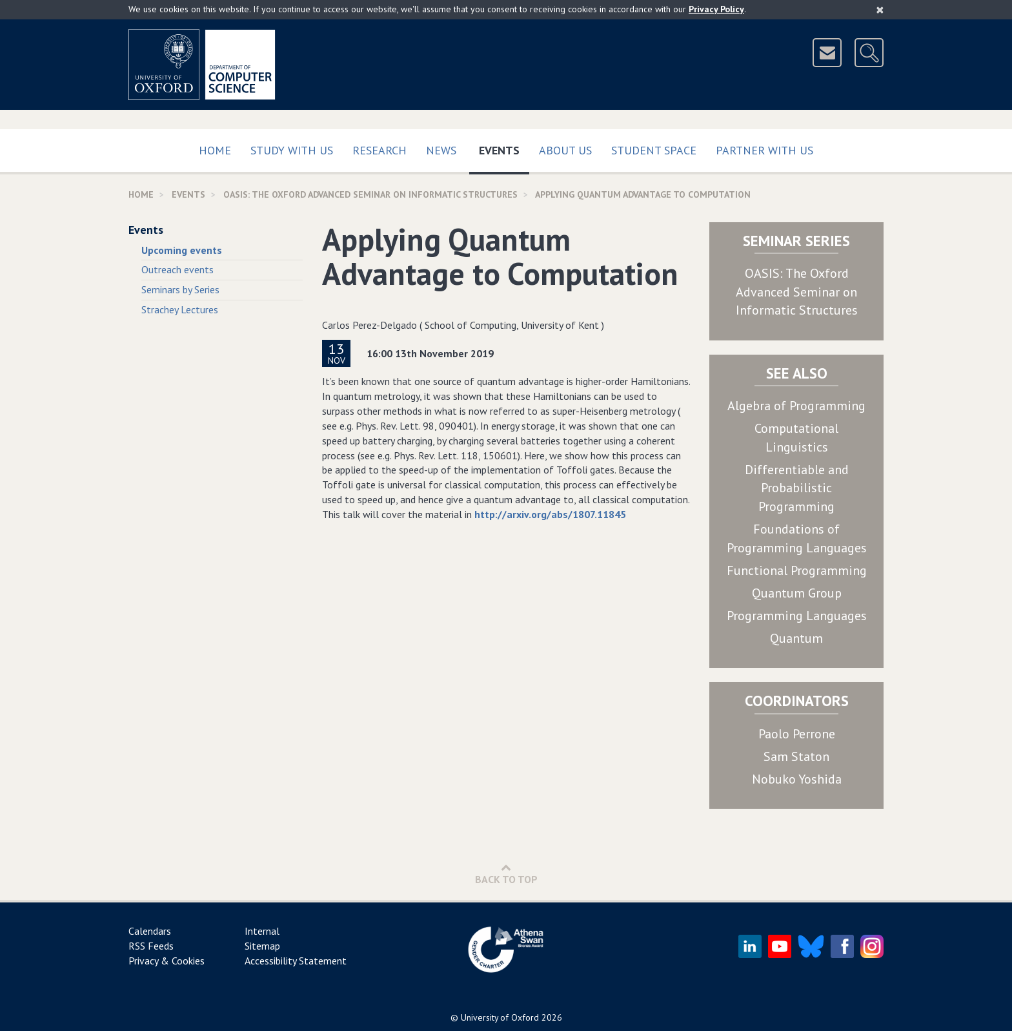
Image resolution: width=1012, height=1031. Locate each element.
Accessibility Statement (296, 960)
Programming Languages (797, 615)
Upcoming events (181, 250)
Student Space (653, 150)
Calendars (149, 930)
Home (215, 150)
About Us (565, 150)
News (441, 150)
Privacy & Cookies (166, 960)
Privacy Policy (716, 9)
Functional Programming (797, 570)
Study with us (291, 150)
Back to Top (506, 874)
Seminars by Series (180, 289)
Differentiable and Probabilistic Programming (797, 488)
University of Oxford (500, 1017)
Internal (262, 930)
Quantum (796, 638)
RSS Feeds (151, 945)
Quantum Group (797, 593)
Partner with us (764, 150)
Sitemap (262, 945)
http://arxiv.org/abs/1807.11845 (550, 514)
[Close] (880, 9)
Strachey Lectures (179, 309)
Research (379, 150)
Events (504, 148)
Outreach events (177, 269)
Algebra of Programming (796, 405)
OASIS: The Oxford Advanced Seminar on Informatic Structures (797, 291)
